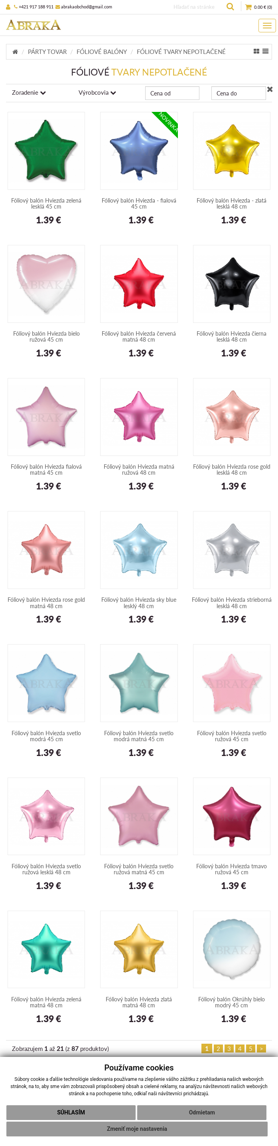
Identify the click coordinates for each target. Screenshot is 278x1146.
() (258, 7)
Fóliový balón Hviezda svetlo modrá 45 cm (46, 736)
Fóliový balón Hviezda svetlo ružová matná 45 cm (139, 869)
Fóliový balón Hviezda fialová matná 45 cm (46, 469)
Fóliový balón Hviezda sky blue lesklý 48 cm (138, 602)
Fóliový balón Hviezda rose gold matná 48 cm (46, 602)
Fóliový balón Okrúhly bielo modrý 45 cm (231, 1002)
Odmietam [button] (202, 1112)
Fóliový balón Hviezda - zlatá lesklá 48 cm (231, 203)
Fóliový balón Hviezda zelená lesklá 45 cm (46, 203)
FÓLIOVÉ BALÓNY (102, 51)
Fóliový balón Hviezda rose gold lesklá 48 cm (231, 469)
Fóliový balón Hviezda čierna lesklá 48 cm (231, 336)
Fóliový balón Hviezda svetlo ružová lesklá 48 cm (46, 869)
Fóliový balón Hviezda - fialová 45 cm (139, 203)
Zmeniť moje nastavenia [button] (137, 1129)
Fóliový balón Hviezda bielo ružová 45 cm (46, 336)
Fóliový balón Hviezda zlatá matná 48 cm (139, 1002)
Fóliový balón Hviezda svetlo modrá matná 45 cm (139, 736)
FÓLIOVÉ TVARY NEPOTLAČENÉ (181, 51)
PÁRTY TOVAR (47, 51)
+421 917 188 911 (33, 6)
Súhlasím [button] (71, 1112)
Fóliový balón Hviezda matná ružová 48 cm (139, 469)
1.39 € (46, 220)
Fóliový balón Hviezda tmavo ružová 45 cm (231, 869)
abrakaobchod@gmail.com (83, 6)
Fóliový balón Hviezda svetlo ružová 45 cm (231, 736)
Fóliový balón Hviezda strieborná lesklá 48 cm (232, 602)
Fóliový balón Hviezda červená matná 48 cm (139, 336)
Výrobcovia (97, 92)
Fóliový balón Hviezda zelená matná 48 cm (46, 1002)
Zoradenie (29, 92)
